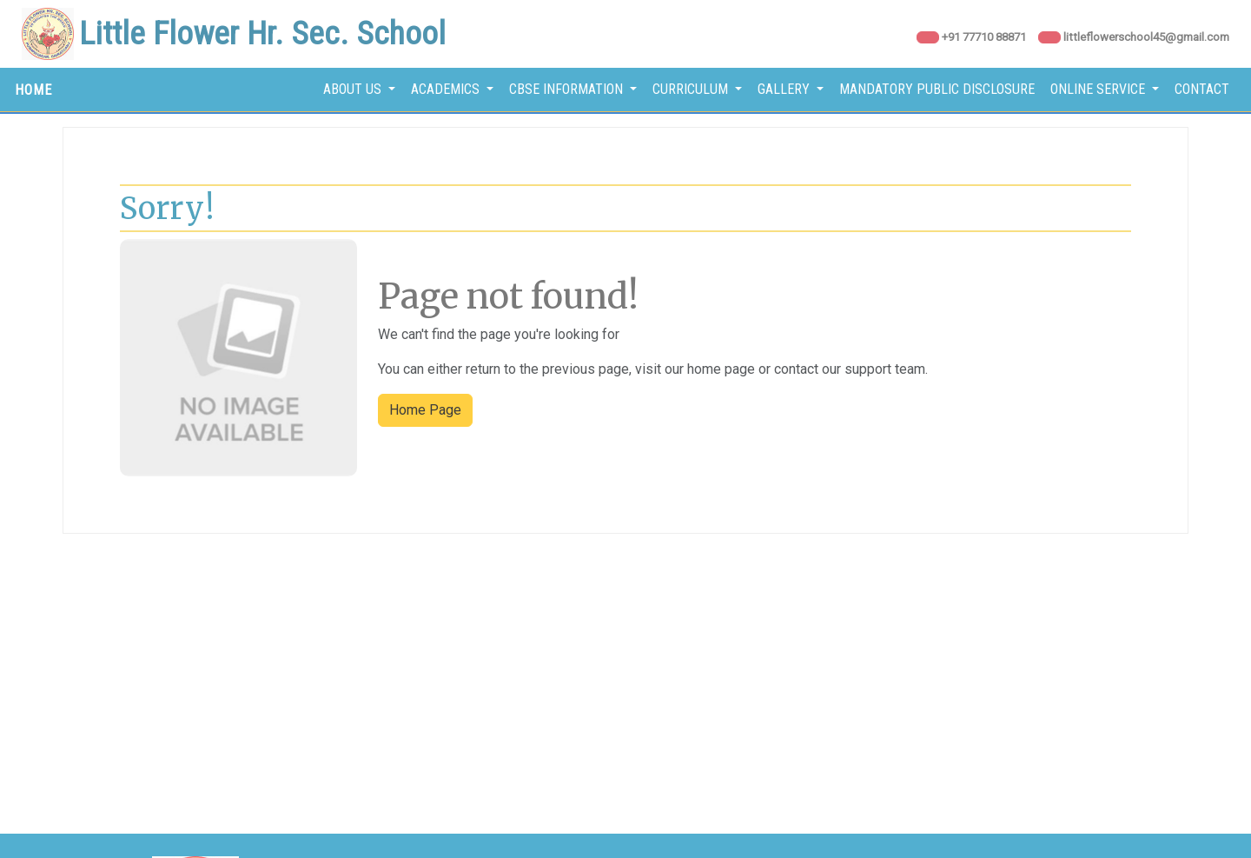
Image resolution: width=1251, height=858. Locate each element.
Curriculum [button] (691, 89)
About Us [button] (354, 89)
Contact (1202, 89)
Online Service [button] (1099, 89)
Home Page (425, 410)
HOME (33, 90)
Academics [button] (447, 89)
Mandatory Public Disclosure (937, 89)
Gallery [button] (785, 89)
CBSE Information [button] (567, 89)
